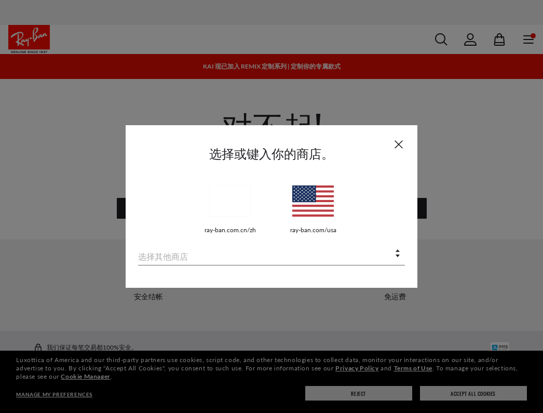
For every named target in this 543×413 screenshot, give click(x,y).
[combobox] (271, 254)
